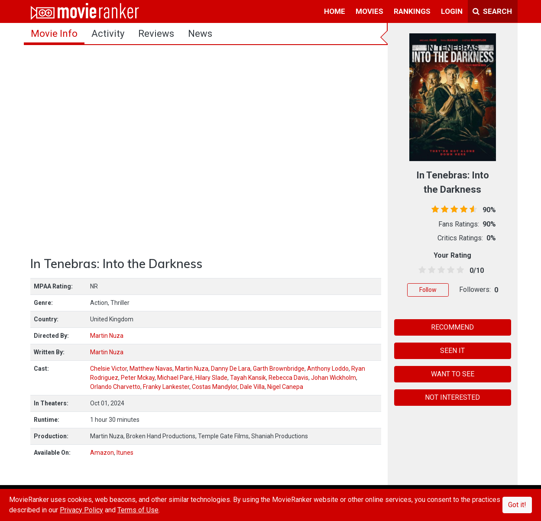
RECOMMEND (452, 327)
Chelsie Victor (108, 368)
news (200, 33)
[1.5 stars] (430, 270)
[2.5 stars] (440, 270)
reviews (156, 33)
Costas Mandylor (214, 386)
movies (369, 11)
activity (107, 33)
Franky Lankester (166, 386)
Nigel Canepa (285, 386)
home (334, 11)
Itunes (125, 452)
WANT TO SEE (452, 374)
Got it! (517, 505)
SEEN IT (452, 350)
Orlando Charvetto (115, 386)
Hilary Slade (211, 377)
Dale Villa (252, 386)
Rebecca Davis (288, 377)
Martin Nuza (106, 335)
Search (492, 11)
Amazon (102, 452)
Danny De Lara (230, 368)
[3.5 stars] (449, 270)
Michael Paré (175, 377)
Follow (428, 289)
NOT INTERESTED (452, 397)
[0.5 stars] (421, 270)
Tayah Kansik (248, 377)
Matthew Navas (151, 368)
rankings (412, 11)
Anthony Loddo (328, 368)
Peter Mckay (138, 377)
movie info (54, 33)
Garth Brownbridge (279, 368)
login (452, 11)
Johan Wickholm (333, 377)
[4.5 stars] (459, 270)
